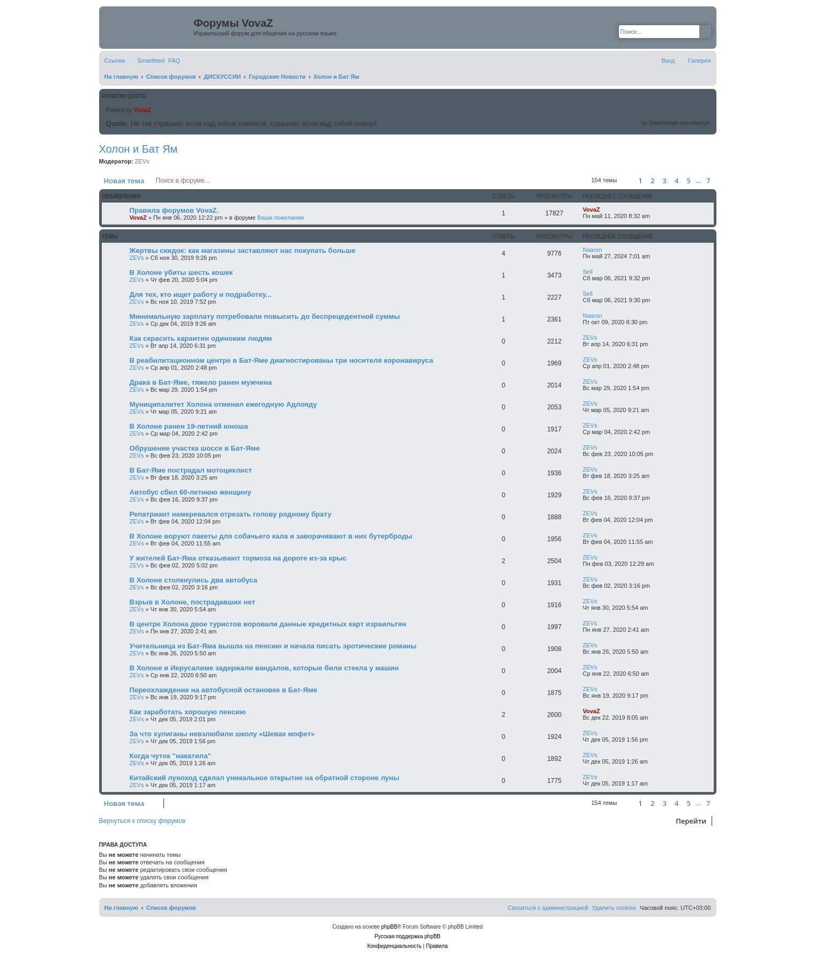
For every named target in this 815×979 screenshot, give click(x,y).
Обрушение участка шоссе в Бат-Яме (195, 448)
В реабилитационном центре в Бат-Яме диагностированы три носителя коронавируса (281, 360)
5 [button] (688, 180)
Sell (588, 271)
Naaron (592, 249)
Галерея (699, 60)
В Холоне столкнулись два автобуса (194, 580)
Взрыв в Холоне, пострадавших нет (193, 602)
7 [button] (708, 180)
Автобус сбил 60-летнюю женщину (190, 492)
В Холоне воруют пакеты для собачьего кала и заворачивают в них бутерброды (271, 536)
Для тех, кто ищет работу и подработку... (201, 294)
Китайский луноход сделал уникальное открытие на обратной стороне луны (265, 778)
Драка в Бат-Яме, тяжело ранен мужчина (201, 382)
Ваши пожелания (280, 217)
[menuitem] (174, 60)
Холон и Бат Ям (138, 149)
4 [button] (676, 180)
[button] (626, 180)
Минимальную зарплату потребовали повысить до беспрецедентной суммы (265, 316)
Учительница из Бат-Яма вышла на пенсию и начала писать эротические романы (273, 646)
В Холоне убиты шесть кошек (181, 272)
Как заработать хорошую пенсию (188, 712)
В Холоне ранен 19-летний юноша (189, 426)
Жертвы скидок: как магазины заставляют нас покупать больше (243, 250)
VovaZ (142, 110)
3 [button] (664, 180)
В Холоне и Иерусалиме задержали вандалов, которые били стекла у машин (264, 668)
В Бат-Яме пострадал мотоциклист (191, 470)
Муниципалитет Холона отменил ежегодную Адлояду (223, 404)
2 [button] (652, 180)
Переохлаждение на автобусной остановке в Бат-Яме (224, 690)
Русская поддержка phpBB (407, 936)
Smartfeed (151, 60)
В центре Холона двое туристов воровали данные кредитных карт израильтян (268, 624)
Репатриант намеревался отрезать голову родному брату (231, 514)
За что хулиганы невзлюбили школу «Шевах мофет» (222, 734)
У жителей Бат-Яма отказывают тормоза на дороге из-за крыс (238, 558)
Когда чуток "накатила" (170, 756)
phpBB (390, 927)
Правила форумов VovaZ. (174, 210)
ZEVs (142, 161)
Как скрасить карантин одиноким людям (201, 338)
